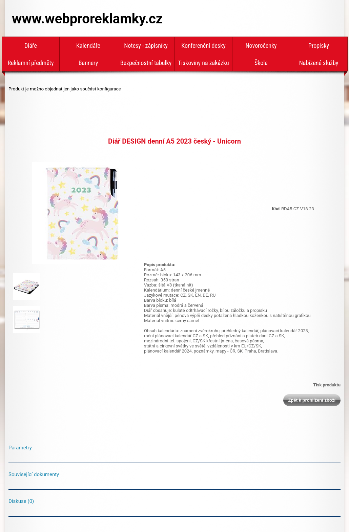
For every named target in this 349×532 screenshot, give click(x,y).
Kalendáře (88, 45)
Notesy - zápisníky (146, 45)
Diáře (30, 45)
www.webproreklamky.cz (87, 19)
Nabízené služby (318, 62)
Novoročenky (260, 45)
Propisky (318, 45)
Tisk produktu (327, 384)
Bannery (88, 62)
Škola (261, 62)
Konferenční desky (203, 45)
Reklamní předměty (31, 62)
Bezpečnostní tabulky (145, 62)
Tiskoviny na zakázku (203, 62)
